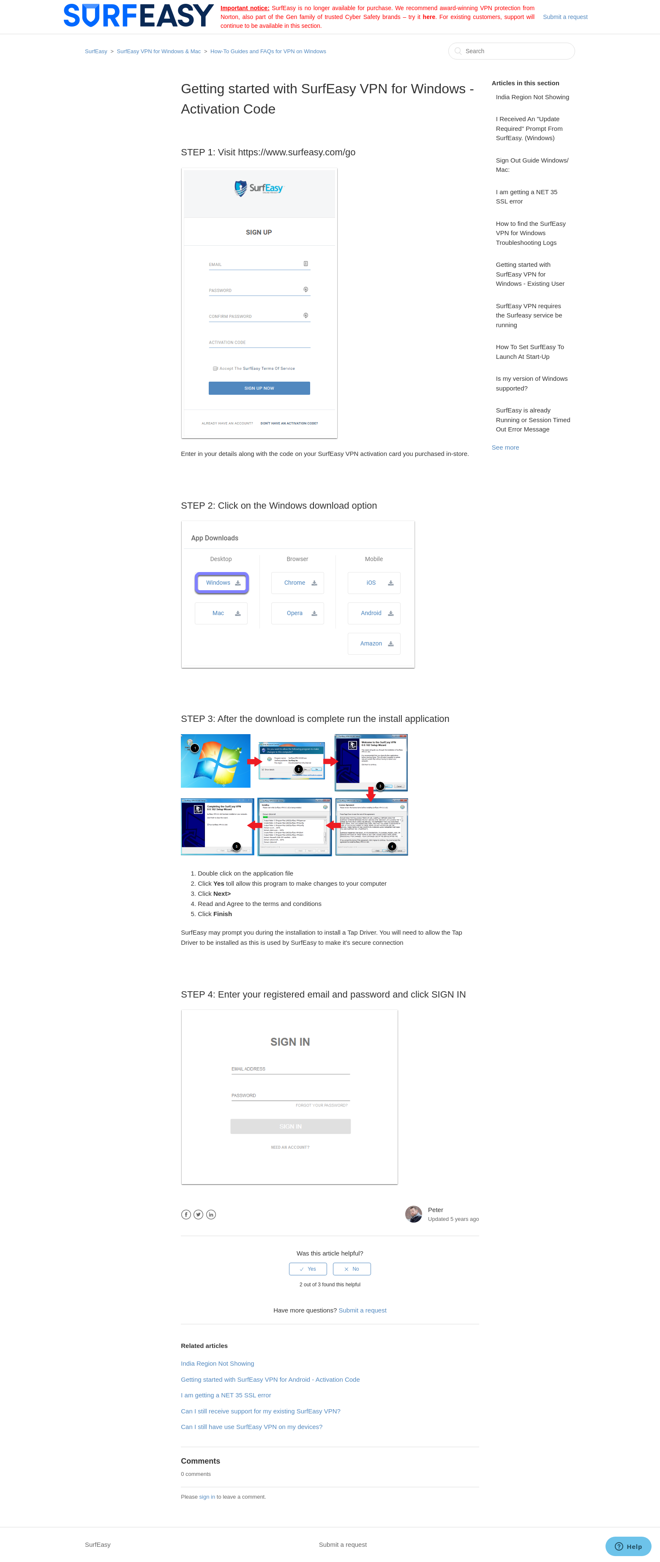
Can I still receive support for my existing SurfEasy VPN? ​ (261, 1411)
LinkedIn (211, 1214)
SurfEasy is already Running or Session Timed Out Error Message (533, 420)
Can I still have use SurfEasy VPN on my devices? (251, 1426)
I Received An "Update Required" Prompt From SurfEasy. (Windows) (529, 128)
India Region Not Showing (532, 96)
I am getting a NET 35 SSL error (527, 196)
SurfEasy (96, 51)
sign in (207, 1497)
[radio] (308, 1269)
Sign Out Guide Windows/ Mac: (532, 165)
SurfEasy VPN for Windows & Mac (159, 51)
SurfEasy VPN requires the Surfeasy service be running (529, 315)
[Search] (511, 51)
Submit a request (565, 17)
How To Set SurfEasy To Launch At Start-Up (530, 351)
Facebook (186, 1214)
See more (505, 447)
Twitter (198, 1214)
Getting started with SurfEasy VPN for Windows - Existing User (530, 274)
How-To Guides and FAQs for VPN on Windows (268, 51)
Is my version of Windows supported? (532, 383)
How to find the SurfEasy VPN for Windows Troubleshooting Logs (531, 233)
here (429, 17)
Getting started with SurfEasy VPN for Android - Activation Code (270, 1379)
